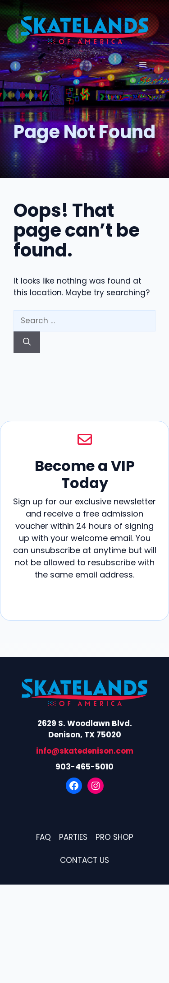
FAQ (43, 837)
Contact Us (84, 860)
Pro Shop (114, 837)
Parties (73, 837)
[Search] (27, 342)
